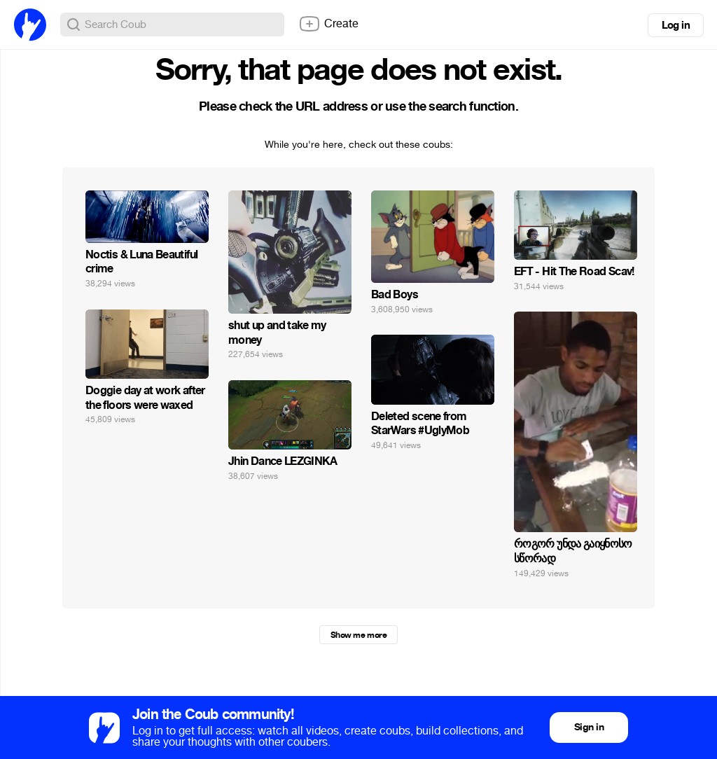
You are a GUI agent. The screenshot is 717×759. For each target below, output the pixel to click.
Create (328, 24)
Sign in (589, 727)
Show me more (358, 635)
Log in (676, 25)
